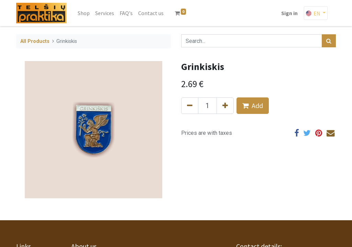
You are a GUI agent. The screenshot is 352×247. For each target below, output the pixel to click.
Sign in (289, 13)
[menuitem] (83, 13)
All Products (35, 41)
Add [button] (252, 105)
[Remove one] (189, 105)
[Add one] (225, 105)
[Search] (329, 40)
